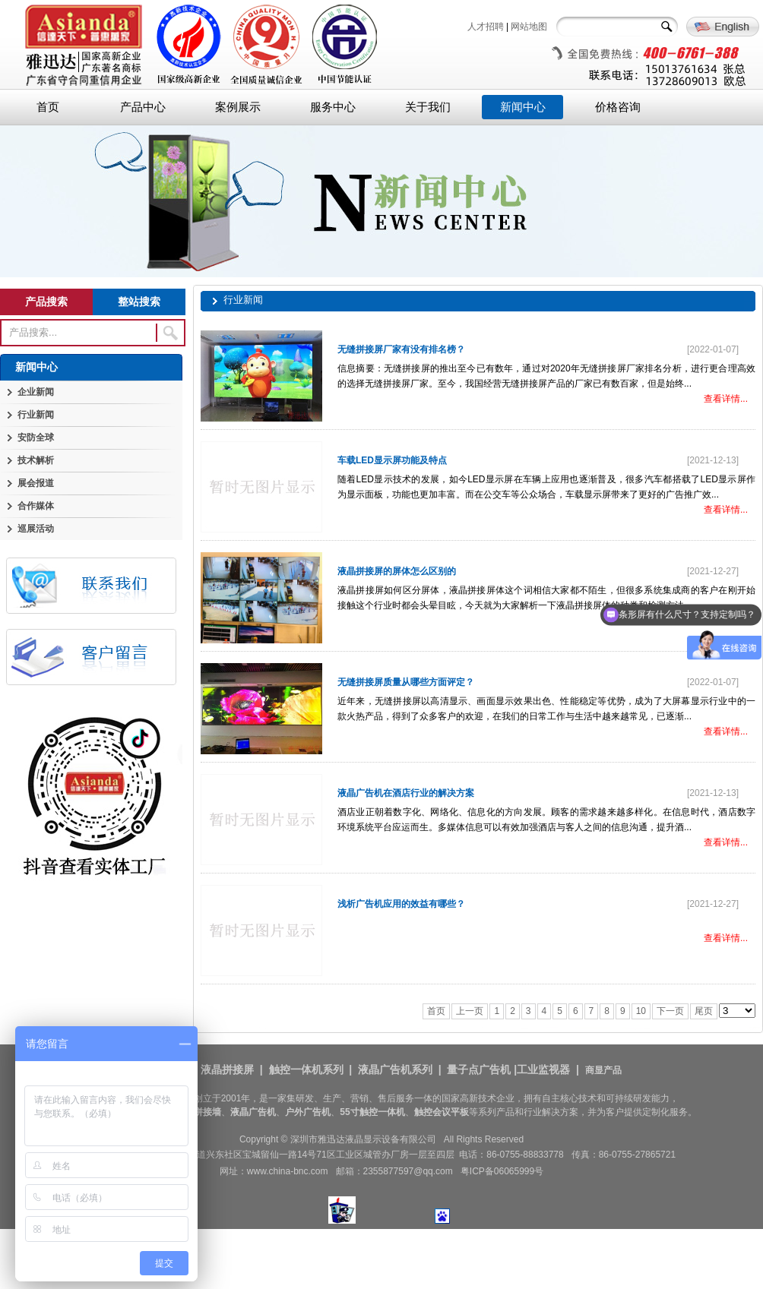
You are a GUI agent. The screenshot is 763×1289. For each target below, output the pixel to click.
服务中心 (333, 107)
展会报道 (35, 483)
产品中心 (143, 107)
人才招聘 (485, 26)
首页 (47, 107)
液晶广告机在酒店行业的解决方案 (405, 793)
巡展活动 (35, 528)
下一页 (670, 1011)
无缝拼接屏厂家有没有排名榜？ (401, 349)
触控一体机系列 (306, 1069)
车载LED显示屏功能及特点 (392, 460)
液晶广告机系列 (395, 1069)
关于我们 (428, 107)
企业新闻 (35, 392)
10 (641, 1011)
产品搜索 (46, 301)
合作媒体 (35, 506)
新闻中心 (523, 107)
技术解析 (35, 460)
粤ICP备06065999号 (502, 1171)
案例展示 (238, 107)
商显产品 (603, 1070)
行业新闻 (35, 414)
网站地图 (529, 26)
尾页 (704, 1011)
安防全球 (35, 437)
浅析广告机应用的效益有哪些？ (401, 904)
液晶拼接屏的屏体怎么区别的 (396, 571)
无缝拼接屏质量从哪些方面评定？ (405, 682)
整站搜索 (139, 301)
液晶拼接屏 (227, 1069)
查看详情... (726, 398)
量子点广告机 (479, 1069)
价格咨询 (618, 107)
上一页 (469, 1011)
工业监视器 (543, 1069)
